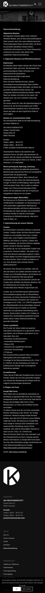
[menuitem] (34, 4)
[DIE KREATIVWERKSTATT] (18, 4)
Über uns (6, 535)
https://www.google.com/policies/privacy (17, 448)
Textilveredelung (8, 567)
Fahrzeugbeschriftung (9, 571)
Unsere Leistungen (8, 538)
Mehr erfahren (27, 589)
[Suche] (34, 4)
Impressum (6, 545)
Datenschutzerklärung (10, 548)
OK (17, 589)
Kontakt (5, 541)
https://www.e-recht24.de (18, 452)
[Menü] (39, 4)
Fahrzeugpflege (7, 574)
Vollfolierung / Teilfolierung (11, 564)
